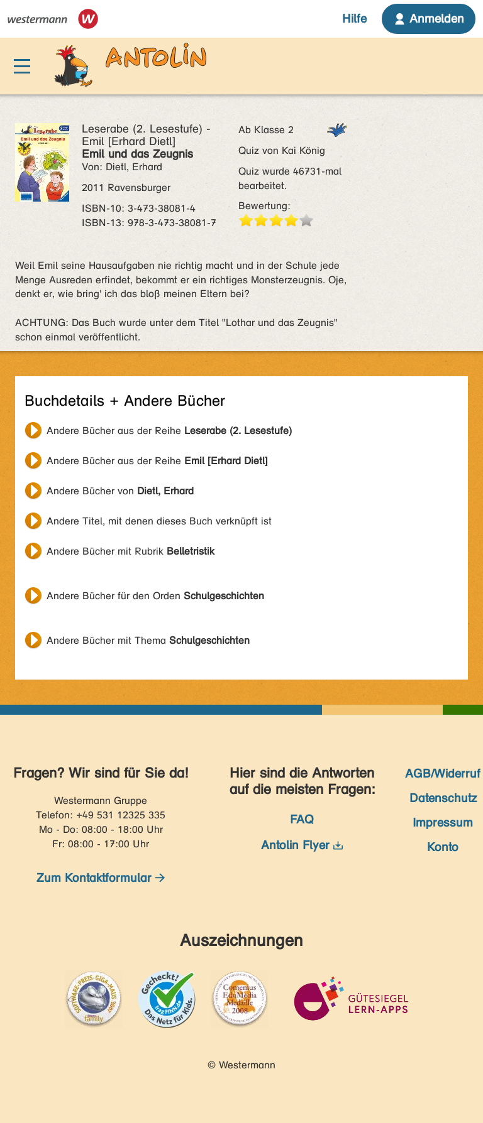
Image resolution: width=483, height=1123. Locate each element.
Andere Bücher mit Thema (148, 640)
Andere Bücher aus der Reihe (169, 431)
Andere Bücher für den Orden (155, 596)
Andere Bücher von (120, 491)
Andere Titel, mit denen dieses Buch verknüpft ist (159, 521)
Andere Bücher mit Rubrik (130, 551)
